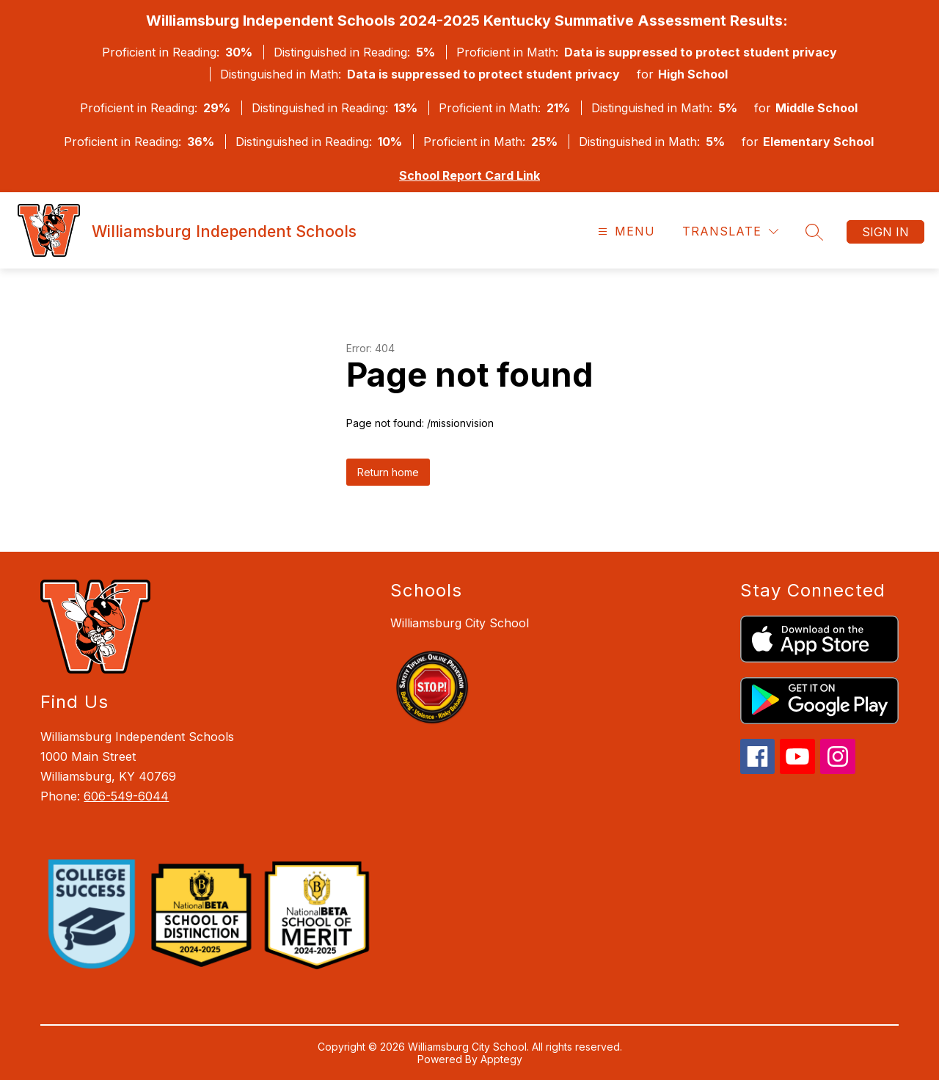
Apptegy (501, 1059)
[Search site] (814, 232)
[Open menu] (624, 231)
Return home (388, 472)
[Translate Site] (730, 231)
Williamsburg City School (459, 623)
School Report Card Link (469, 175)
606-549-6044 (126, 796)
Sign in (885, 232)
